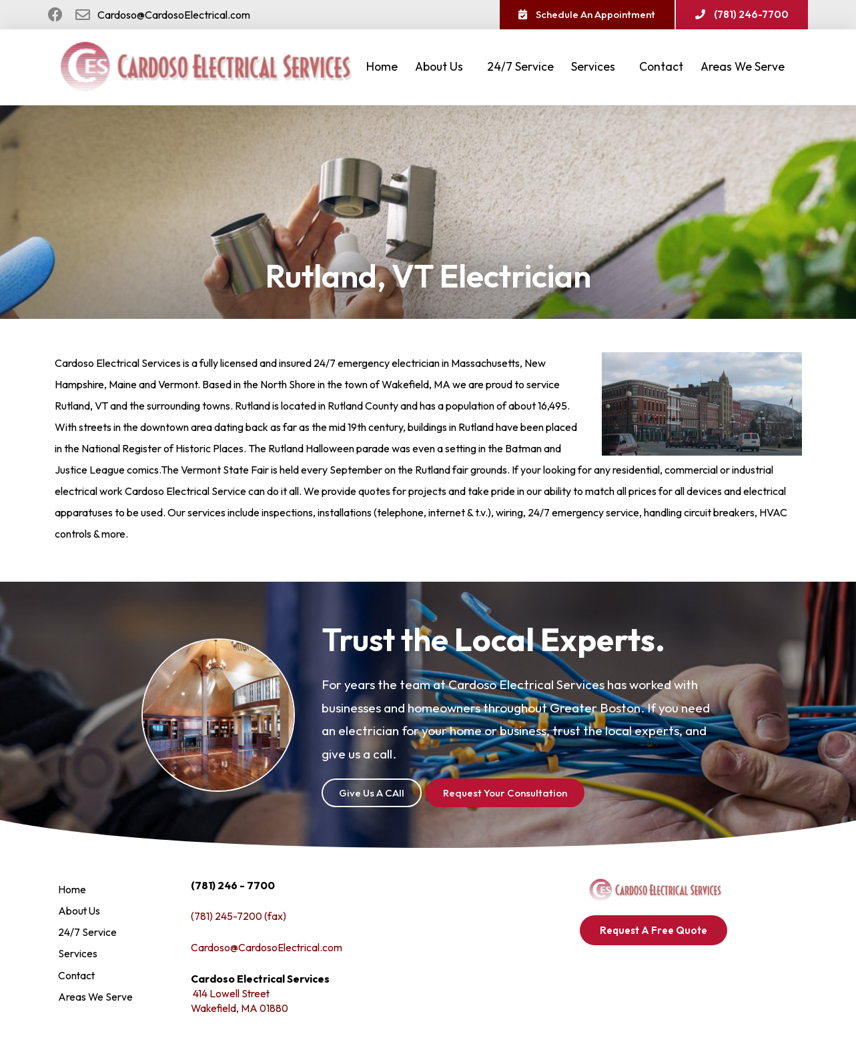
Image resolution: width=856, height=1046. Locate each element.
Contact (661, 67)
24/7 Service (520, 67)
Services (596, 67)
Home (382, 67)
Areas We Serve (746, 67)
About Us (442, 67)
